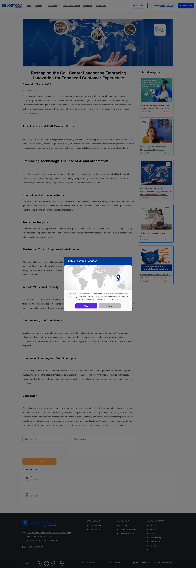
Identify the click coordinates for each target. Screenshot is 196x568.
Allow (86, 306)
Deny (110, 306)
